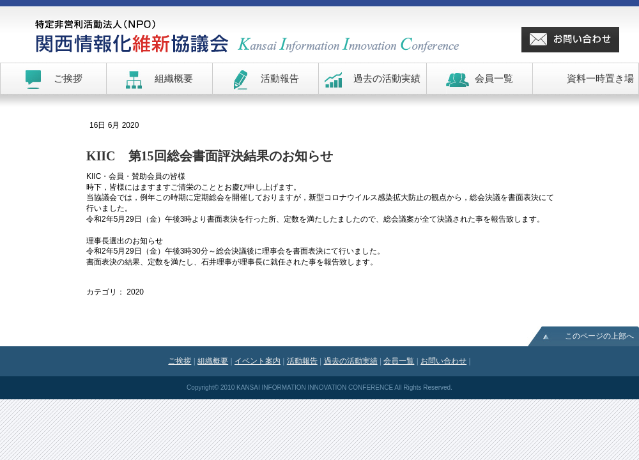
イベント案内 (258, 360)
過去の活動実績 (351, 360)
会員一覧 (398, 360)
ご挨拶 (179, 360)
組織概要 (212, 360)
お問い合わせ (443, 360)
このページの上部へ (599, 336)
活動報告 (302, 360)
